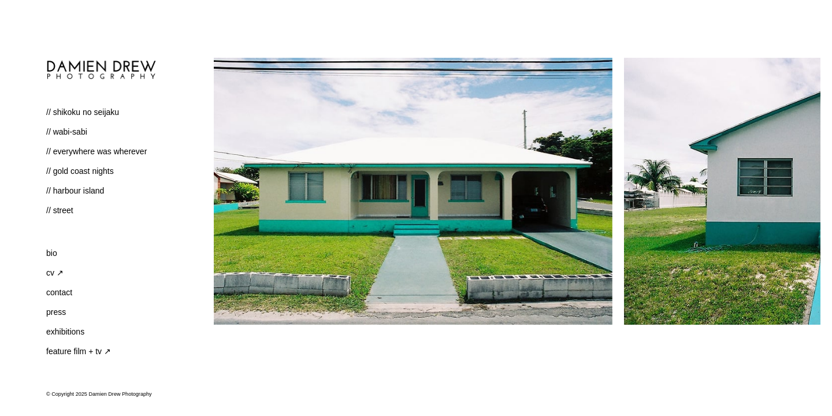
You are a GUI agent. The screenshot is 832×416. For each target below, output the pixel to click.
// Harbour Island (75, 190)
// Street (59, 210)
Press (56, 312)
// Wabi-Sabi (66, 131)
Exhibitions (65, 331)
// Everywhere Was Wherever (96, 151)
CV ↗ (55, 272)
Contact (59, 292)
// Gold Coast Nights (80, 171)
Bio (51, 253)
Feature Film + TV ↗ (78, 351)
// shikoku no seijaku (82, 112)
